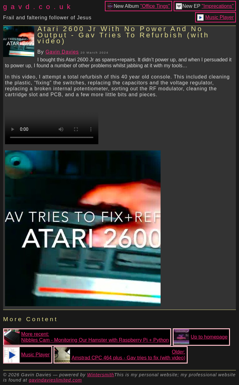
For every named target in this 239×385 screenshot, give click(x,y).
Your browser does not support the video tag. (51, 120)
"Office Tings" (155, 6)
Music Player (219, 17)
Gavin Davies (62, 52)
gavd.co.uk (38, 7)
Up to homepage (200, 337)
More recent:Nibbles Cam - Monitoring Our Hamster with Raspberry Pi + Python (86, 337)
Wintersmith (100, 374)
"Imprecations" (218, 6)
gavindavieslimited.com (55, 380)
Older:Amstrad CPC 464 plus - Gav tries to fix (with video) (119, 355)
